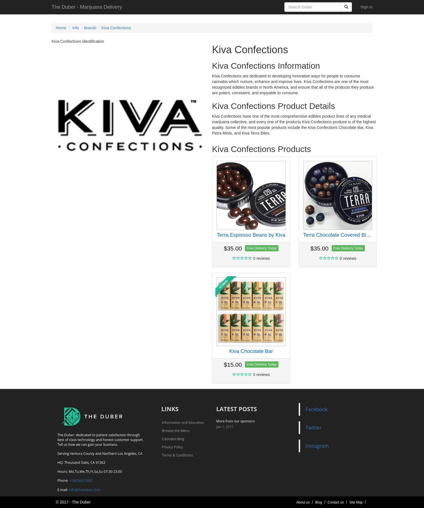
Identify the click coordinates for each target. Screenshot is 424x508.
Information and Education (183, 422)
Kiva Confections (116, 28)
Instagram (317, 445)
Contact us (335, 502)
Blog (318, 502)
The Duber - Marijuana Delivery (87, 7)
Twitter (314, 427)
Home (61, 28)
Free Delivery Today (262, 248)
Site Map (356, 502)
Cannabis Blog (173, 439)
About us (302, 502)
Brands (90, 28)
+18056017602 (80, 480)
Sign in (366, 7)
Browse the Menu (176, 430)
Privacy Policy (172, 447)
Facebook (317, 409)
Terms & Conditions (177, 455)
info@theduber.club (84, 489)
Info (75, 28)
